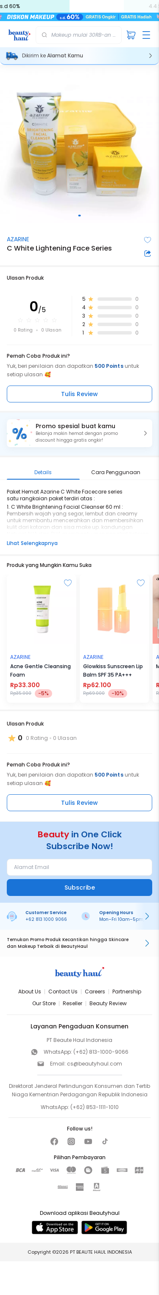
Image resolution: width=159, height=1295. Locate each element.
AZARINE (18, 239)
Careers (95, 991)
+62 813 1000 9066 (46, 919)
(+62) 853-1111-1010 (94, 1107)
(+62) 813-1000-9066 (100, 1051)
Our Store (44, 1003)
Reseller (72, 1003)
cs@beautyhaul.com (94, 1063)
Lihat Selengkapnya (32, 543)
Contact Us (63, 991)
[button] (79, 433)
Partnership (126, 991)
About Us (29, 991)
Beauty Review (108, 1003)
